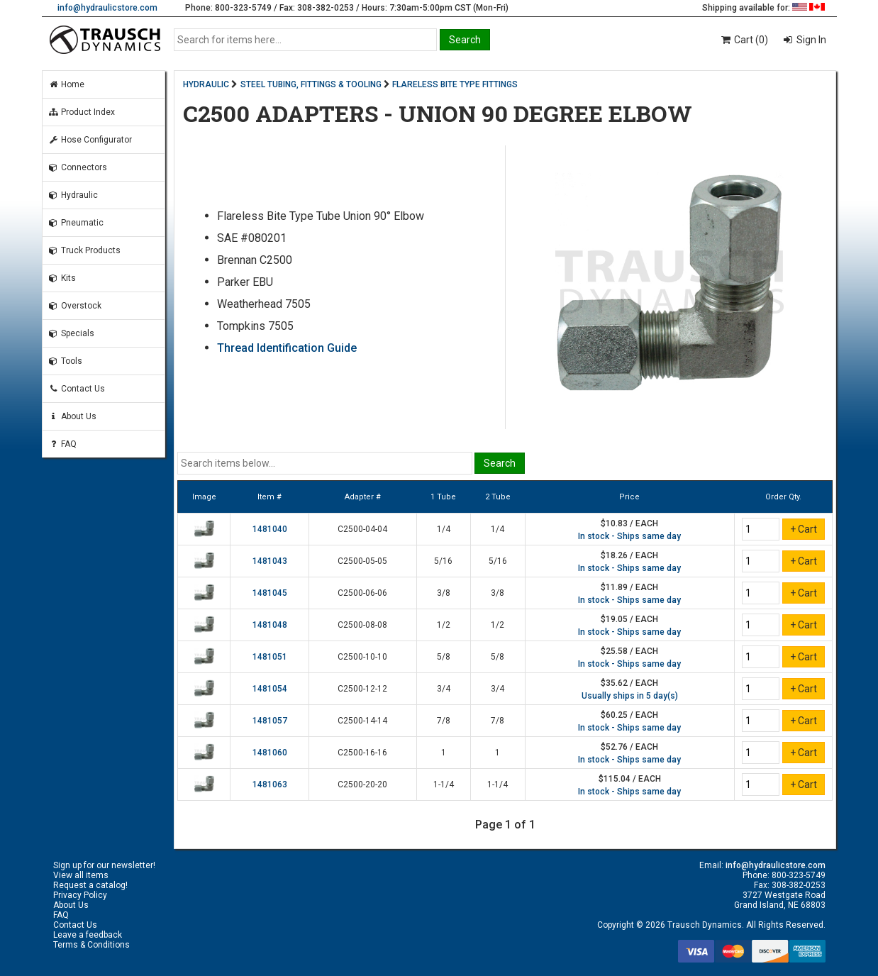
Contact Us (76, 389)
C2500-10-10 (362, 657)
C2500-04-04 (362, 529)
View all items (81, 875)
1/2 (443, 625)
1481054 (269, 689)
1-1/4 (443, 784)
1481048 (269, 625)
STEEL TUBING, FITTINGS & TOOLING (311, 84)
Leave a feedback (87, 935)
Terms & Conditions (91, 945)
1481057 (269, 721)
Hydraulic (73, 195)
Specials (71, 333)
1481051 (269, 657)
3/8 (443, 593)
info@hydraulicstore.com (107, 8)
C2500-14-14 (362, 721)
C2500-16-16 (362, 753)
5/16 (443, 561)
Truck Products (84, 250)
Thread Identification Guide (287, 348)
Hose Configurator (90, 140)
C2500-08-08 (362, 625)
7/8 (443, 721)
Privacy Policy (80, 895)
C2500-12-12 (362, 689)
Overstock (74, 306)
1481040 (269, 529)
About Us (72, 416)
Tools (65, 361)
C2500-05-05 (362, 561)
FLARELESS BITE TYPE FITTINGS (455, 84)
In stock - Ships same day (629, 536)
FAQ (62, 444)
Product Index (81, 112)
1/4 (443, 529)
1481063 (269, 784)
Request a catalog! (90, 885)
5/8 (443, 657)
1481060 (269, 753)
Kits (62, 278)
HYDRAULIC (206, 84)
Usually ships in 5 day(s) (630, 696)
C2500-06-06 (362, 593)
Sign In (810, 39)
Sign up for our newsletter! (104, 865)
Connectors (77, 167)
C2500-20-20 (362, 784)
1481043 (269, 561)
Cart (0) (743, 39)
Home (66, 84)
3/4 (443, 689)
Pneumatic (76, 223)
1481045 (269, 593)
